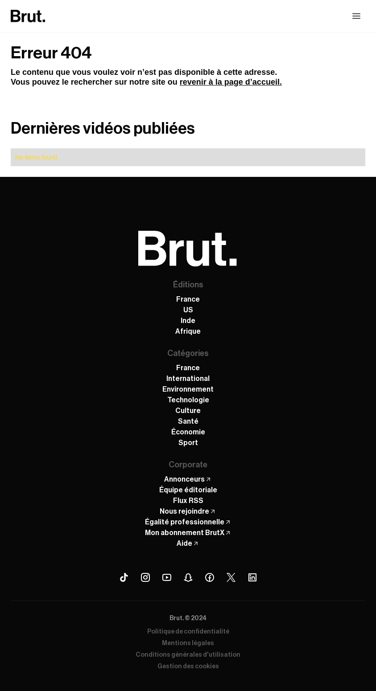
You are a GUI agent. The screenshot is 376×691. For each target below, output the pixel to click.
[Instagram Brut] (145, 577)
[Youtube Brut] (167, 577)
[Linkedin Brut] (252, 577)
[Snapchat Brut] (188, 577)
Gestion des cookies (188, 666)
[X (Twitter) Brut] (231, 577)
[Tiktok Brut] (124, 577)
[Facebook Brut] (210, 577)
